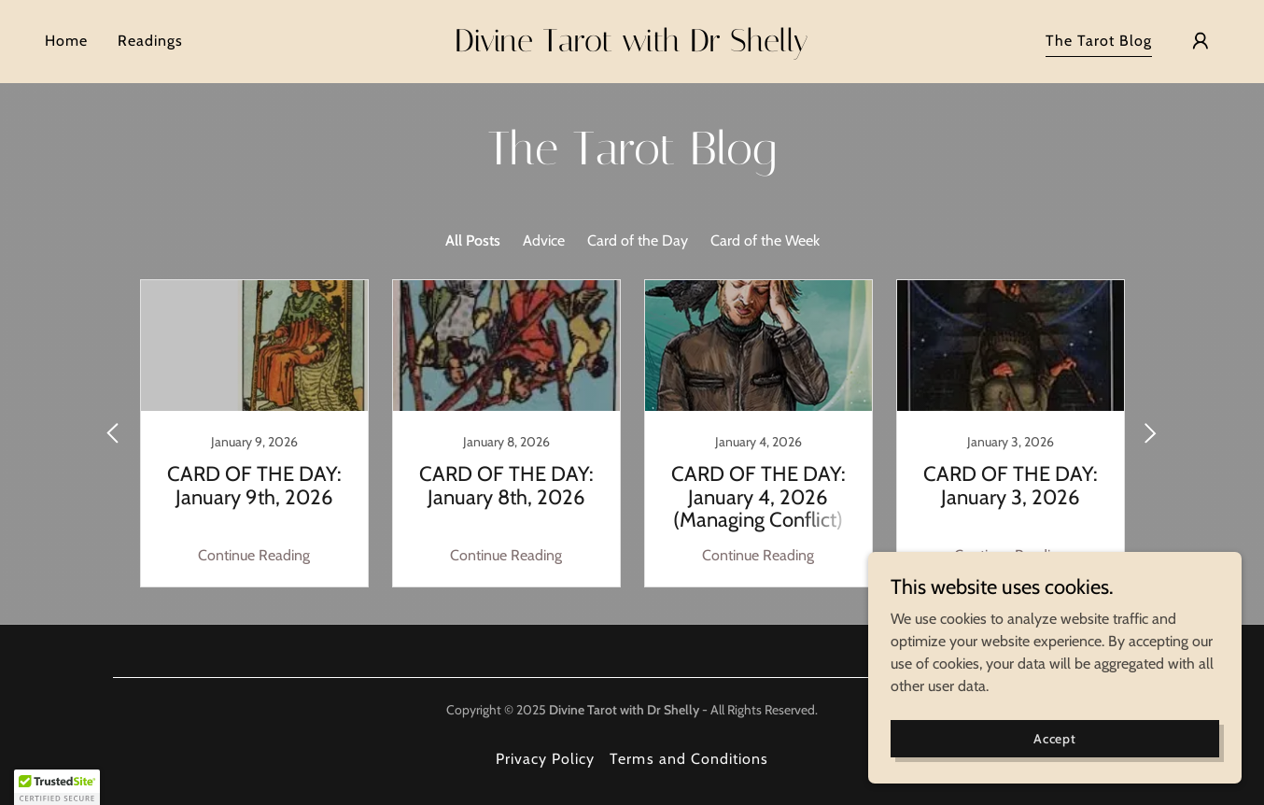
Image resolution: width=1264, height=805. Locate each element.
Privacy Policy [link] (545, 759)
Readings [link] (150, 40)
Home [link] (66, 40)
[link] (631, 46)
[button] (1200, 41)
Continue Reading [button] (254, 555)
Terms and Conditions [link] (688, 759)
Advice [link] (544, 240)
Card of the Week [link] (765, 240)
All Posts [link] (472, 240)
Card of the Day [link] (637, 240)
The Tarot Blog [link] (1099, 40)
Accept (1054, 737)
